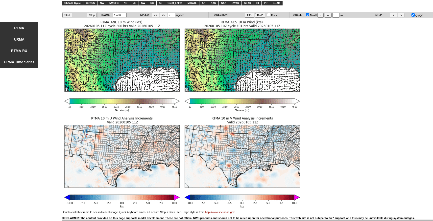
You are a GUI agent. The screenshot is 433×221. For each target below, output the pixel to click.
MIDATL (192, 3)
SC (152, 3)
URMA (19, 39)
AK (203, 3)
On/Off (417, 15)
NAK (213, 3)
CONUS (90, 3)
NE (134, 3)
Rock (272, 15)
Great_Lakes (175, 3)
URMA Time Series (19, 62)
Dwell (311, 15)
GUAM (276, 3)
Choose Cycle (72, 3)
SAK (223, 3)
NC (125, 3)
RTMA (19, 28)
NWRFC (114, 3)
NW (102, 3)
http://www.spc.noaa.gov (219, 212)
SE (160, 3)
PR (265, 3)
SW (143, 3)
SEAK (247, 3)
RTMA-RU (19, 51)
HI (257, 3)
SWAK (235, 3)
